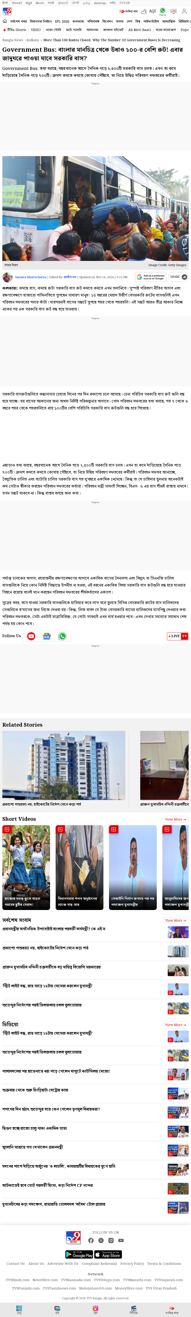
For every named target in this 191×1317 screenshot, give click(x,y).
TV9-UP (124, 3)
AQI (152, 11)
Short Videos (19, 819)
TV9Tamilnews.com (59, 1288)
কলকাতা (78, 21)
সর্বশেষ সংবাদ (16, 920)
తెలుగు (40, 3)
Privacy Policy (132, 1264)
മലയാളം (100, 3)
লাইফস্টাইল (151, 21)
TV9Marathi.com (137, 1280)
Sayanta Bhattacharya (30, 277)
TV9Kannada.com (76, 1280)
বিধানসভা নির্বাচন (41, 21)
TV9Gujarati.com (168, 1280)
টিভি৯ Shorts (16, 30)
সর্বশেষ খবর (18, 21)
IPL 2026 (62, 21)
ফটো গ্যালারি (74, 30)
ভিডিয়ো (10, 1025)
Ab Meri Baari (139, 30)
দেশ (129, 21)
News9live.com (45, 1280)
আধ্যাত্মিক (168, 21)
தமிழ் (86, 3)
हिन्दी (5, 3)
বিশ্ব (138, 21)
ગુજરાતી (63, 3)
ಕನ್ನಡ (29, 3)
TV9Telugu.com (107, 1280)
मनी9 (113, 3)
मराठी (51, 3)
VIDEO (36, 30)
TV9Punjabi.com (26, 1288)
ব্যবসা (119, 21)
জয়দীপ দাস (70, 277)
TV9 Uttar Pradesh (161, 1288)
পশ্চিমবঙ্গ (93, 21)
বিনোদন (107, 21)
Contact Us (16, 1264)
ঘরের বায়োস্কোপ (166, 30)
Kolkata (33, 40)
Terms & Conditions (164, 1264)
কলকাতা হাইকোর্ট (113, 30)
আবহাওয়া (92, 30)
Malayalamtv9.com (95, 1288)
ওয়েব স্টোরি (53, 30)
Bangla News (12, 40)
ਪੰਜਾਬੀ (75, 3)
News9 (17, 3)
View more (175, 819)
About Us (36, 1264)
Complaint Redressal (99, 1264)
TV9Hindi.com (18, 1280)
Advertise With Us (62, 1264)
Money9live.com (129, 1288)
